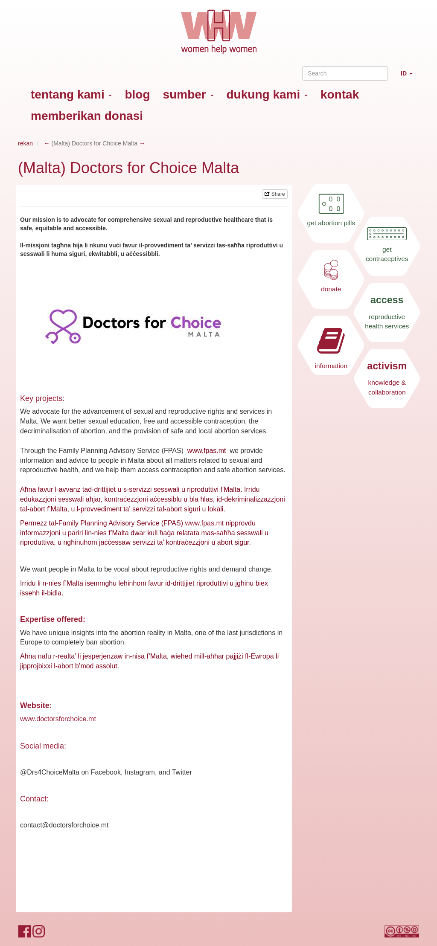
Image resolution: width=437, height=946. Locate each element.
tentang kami (71, 94)
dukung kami (267, 94)
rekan (25, 143)
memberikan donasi (87, 115)
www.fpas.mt (204, 523)
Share (275, 194)
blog (137, 94)
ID (410, 77)
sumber (188, 94)
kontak (339, 94)
